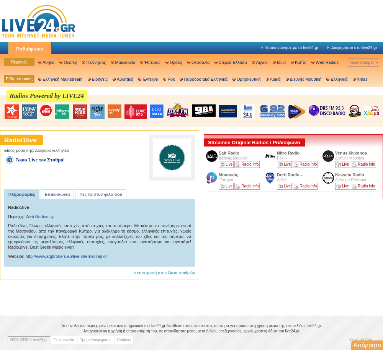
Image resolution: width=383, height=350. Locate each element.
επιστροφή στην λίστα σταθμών (166, 273)
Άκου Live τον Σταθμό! (40, 160)
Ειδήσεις (100, 79)
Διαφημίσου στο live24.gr (352, 48)
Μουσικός (228, 175)
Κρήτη (300, 62)
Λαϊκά (275, 79)
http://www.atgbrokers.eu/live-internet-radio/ (66, 256)
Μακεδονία (125, 62)
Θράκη (176, 62)
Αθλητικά (125, 79)
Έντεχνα (150, 79)
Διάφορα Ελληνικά (52, 150)
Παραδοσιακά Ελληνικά (206, 79)
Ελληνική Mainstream (63, 79)
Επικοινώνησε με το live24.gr (290, 48)
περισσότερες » (363, 62)
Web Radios (327, 62)
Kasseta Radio (350, 175)
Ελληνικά (339, 79)
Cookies (124, 340)
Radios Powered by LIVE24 (47, 95)
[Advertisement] (261, 253)
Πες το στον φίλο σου (100, 194)
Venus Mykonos (351, 153)
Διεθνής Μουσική (306, 79)
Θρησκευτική (249, 79)
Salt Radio (230, 153)
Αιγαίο (262, 62)
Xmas (362, 79)
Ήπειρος (152, 62)
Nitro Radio (288, 153)
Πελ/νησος (96, 62)
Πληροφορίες (21, 194)
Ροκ (171, 79)
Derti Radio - (289, 175)
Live (229, 164)
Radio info (250, 164)
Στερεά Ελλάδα (233, 62)
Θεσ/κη (70, 62)
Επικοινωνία (57, 194)
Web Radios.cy (39, 216)
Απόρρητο (367, 345)
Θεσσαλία (201, 62)
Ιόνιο (281, 62)
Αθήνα (48, 62)
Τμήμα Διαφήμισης (95, 340)
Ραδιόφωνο (30, 49)
